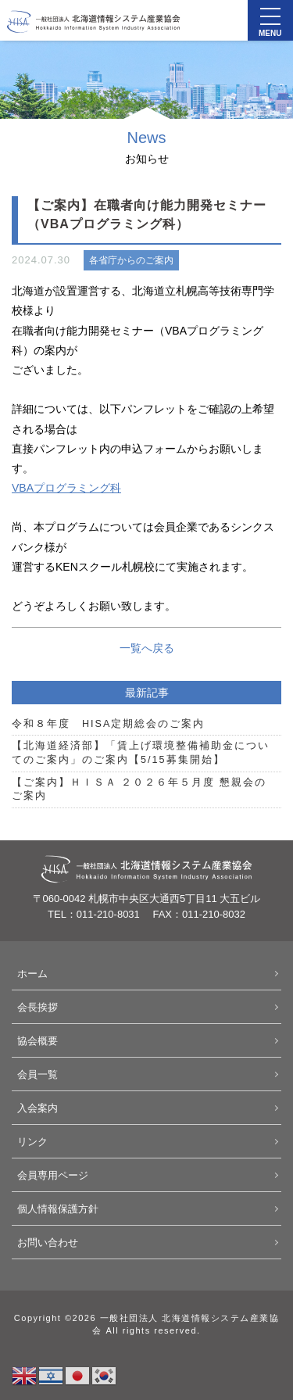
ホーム (32, 973)
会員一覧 (37, 1074)
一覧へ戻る (147, 648)
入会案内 (37, 1108)
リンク (32, 1142)
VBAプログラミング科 (66, 488)
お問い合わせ (47, 1242)
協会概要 (37, 1041)
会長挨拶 (37, 1007)
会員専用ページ (52, 1175)
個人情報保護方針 (57, 1209)
